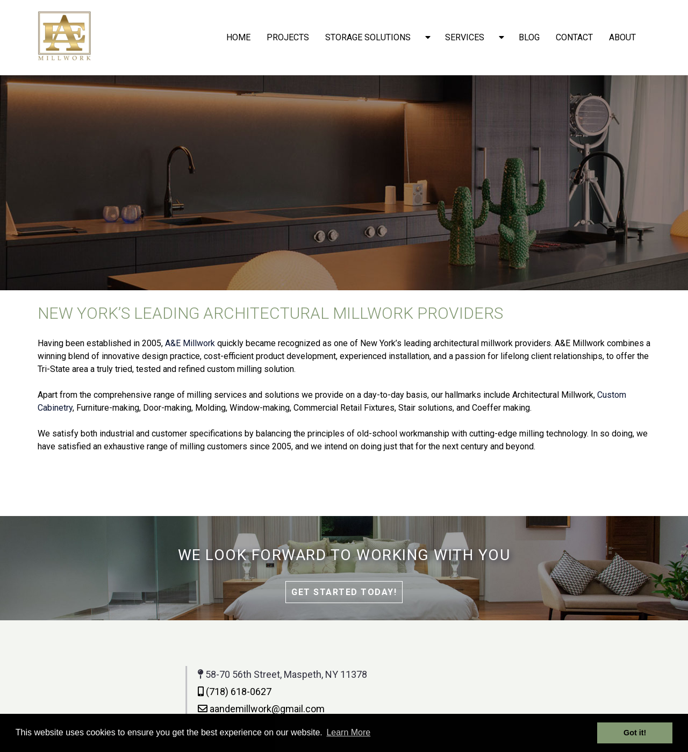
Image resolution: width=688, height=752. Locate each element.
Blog (529, 37)
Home (238, 37)
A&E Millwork (190, 343)
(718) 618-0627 (141, 691)
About (622, 37)
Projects (288, 37)
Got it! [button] (635, 732)
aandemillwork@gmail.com (168, 708)
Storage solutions (368, 37)
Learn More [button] (348, 732)
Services (464, 37)
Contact (574, 37)
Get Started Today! (344, 592)
